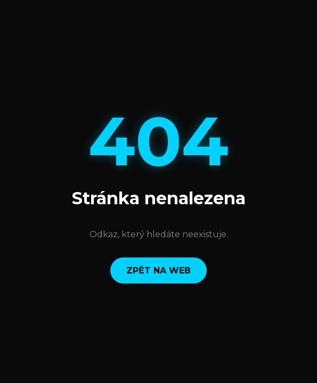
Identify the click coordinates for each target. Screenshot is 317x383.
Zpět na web (158, 270)
